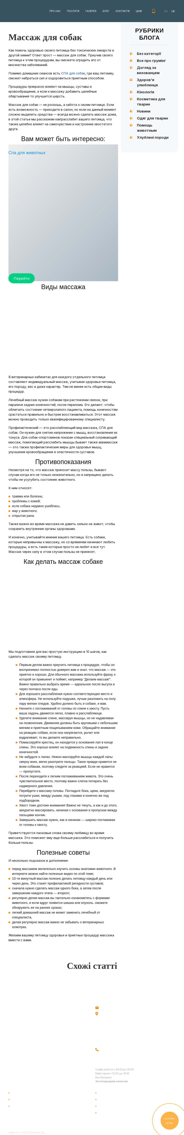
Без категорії (149, 54)
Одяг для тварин (152, 118)
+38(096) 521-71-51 (153, 11)
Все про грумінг (151, 60)
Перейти (21, 278)
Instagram (15, 1051)
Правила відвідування (115, 1113)
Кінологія (145, 92)
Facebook (15, 1058)
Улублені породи (153, 137)
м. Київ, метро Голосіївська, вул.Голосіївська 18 (118, 1015)
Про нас (55, 11)
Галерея (91, 11)
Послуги (73, 11)
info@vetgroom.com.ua (114, 1007)
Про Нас (18, 1093)
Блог (106, 11)
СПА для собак (73, 73)
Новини (143, 111)
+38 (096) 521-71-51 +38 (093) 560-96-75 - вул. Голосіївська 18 (111, 1055)
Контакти (123, 11)
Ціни (139, 11)
